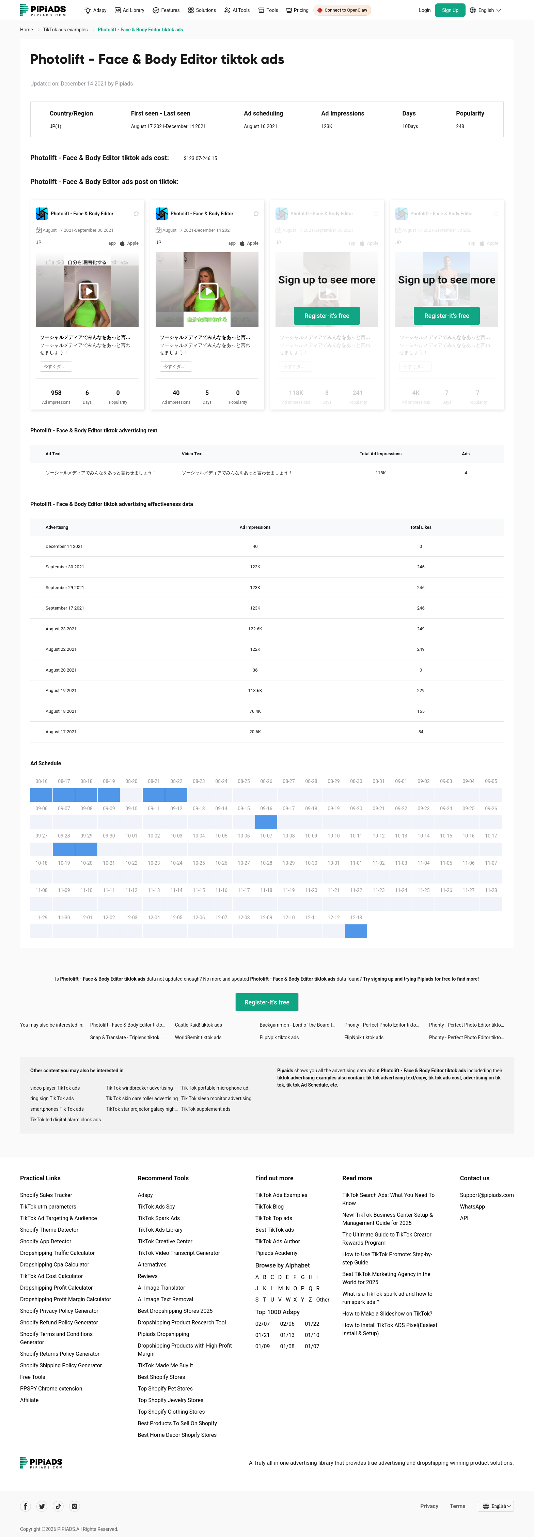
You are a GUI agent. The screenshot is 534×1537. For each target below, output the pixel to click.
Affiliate (29, 1400)
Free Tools (32, 1377)
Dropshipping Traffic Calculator (57, 1253)
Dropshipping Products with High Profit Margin (185, 1349)
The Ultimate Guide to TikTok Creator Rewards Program (386, 1238)
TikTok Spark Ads (159, 1218)
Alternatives (152, 1264)
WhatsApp (472, 1206)
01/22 (312, 1324)
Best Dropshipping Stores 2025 (175, 1311)
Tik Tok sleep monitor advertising (216, 1098)
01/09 (262, 1346)
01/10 (312, 1335)
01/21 (262, 1335)
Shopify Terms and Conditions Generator (56, 1338)
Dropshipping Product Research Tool (182, 1322)
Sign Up (450, 10)
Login (425, 10)
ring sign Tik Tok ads (52, 1098)
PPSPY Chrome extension (51, 1388)
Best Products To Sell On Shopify (177, 1423)
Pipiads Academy (276, 1253)
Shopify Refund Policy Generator (59, 1322)
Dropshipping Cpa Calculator (54, 1264)
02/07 (262, 1324)
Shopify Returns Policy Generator (59, 1354)
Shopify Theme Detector (49, 1230)
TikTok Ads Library (160, 1230)
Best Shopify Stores (161, 1377)
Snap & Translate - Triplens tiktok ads (129, 1037)
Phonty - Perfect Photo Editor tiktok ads (385, 1025)
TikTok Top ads (273, 1218)
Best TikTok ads (274, 1230)
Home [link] (27, 29)
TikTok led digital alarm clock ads (65, 1119)
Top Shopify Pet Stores (165, 1388)
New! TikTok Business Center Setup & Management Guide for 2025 (387, 1219)
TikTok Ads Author (277, 1241)
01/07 (312, 1346)
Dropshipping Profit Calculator (56, 1288)
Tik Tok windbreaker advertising (139, 1088)
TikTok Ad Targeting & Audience (58, 1218)
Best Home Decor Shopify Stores (177, 1435)
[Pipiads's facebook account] (25, 1506)
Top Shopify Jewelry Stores (170, 1400)
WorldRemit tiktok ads (198, 1037)
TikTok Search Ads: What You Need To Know (388, 1199)
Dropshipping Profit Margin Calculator (65, 1299)
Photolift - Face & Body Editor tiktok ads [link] (140, 29)
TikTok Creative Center (165, 1241)
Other (316, 1299)
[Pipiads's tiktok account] (58, 1506)
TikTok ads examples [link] (66, 29)
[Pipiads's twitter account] (41, 1506)
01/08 (287, 1346)
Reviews (148, 1276)
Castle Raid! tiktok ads (198, 1025)
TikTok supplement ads (206, 1109)
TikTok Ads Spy (156, 1206)
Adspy (145, 1195)
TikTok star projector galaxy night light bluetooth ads (144, 1109)
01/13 (287, 1335)
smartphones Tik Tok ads (57, 1109)
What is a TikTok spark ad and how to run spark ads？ (387, 1298)
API (464, 1218)
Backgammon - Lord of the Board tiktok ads (302, 1025)
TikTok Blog (269, 1206)
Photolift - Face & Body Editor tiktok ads (132, 1025)
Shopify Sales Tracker (46, 1195)
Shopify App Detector (46, 1241)
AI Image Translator (161, 1288)
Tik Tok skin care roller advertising (142, 1098)
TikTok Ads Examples (281, 1195)
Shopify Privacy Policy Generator (59, 1311)
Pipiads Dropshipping (163, 1334)
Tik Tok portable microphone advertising (219, 1088)
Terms (458, 1506)
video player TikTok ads (55, 1088)
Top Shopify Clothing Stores (171, 1412)
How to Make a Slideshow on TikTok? (387, 1313)
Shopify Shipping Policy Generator (61, 1365)
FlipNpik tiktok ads (279, 1037)
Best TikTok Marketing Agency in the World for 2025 (386, 1278)
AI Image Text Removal (165, 1299)
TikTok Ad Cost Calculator (51, 1276)
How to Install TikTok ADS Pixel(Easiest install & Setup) (389, 1329)
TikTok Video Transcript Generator (179, 1253)
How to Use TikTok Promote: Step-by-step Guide (387, 1258)
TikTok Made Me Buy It (165, 1365)
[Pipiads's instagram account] (74, 1506)
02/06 (287, 1324)
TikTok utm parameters (48, 1206)
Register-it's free (326, 315)
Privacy (429, 1506)
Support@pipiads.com (487, 1195)
